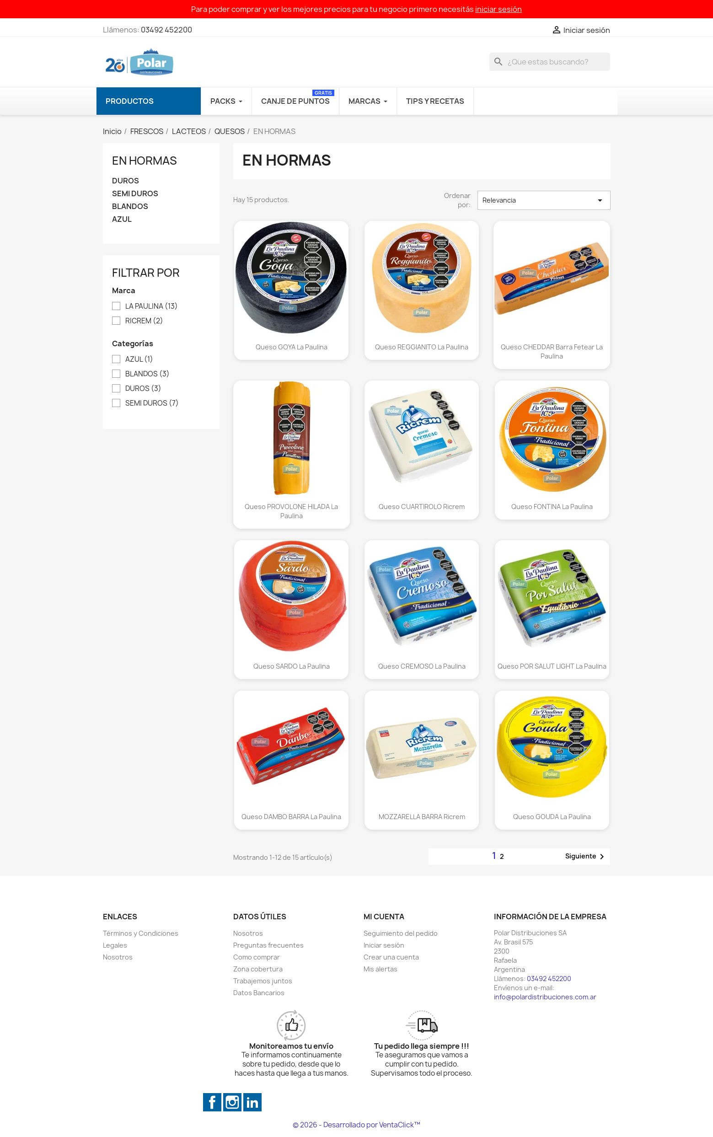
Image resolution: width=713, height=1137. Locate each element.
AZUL (122, 219)
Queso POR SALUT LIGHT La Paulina (552, 666)
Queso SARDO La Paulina (291, 666)
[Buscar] (549, 62)
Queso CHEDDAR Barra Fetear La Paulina (552, 351)
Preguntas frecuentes (268, 945)
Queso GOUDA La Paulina (552, 816)
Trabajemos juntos (262, 980)
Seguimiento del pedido (401, 933)
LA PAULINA (151, 306)
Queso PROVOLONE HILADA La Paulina (291, 511)
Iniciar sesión (384, 945)
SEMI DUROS (135, 193)
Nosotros (118, 957)
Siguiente (586, 856)
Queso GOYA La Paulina (291, 347)
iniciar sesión (498, 9)
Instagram (232, 1102)
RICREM (144, 321)
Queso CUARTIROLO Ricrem (422, 506)
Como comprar (256, 957)
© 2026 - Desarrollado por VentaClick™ (356, 1125)
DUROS (125, 181)
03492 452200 (166, 30)
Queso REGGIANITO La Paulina (421, 347)
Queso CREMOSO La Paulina (421, 666)
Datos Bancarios (258, 992)
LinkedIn (252, 1102)
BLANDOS (130, 206)
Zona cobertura (258, 969)
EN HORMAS (144, 160)
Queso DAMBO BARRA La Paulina (291, 816)
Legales (115, 945)
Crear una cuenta (391, 957)
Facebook (212, 1102)
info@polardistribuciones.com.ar (545, 996)
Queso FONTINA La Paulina (552, 506)
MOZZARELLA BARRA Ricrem (421, 816)
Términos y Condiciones (140, 933)
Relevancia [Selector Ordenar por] (544, 200)
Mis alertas (380, 969)
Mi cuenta (384, 917)
